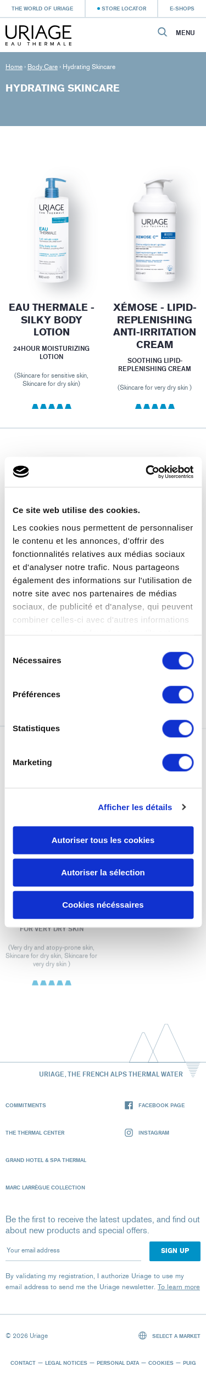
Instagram (147, 1132)
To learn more (179, 1287)
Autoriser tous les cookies (103, 840)
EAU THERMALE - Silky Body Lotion (51, 319)
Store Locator (124, 8)
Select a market (169, 1335)
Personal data (118, 1362)
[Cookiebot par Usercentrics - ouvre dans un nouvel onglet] (146, 472)
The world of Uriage (42, 8)
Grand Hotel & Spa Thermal (45, 1160)
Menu (185, 33)
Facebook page (155, 1105)
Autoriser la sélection (103, 872)
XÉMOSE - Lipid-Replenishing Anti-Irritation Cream (154, 326)
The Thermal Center (34, 1132)
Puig (189, 1362)
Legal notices (66, 1362)
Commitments (25, 1105)
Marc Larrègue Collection (45, 1187)
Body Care (42, 67)
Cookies (161, 1362)
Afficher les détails (135, 807)
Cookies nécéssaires (102, 904)
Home (14, 67)
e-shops (182, 8)
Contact (23, 1362)
